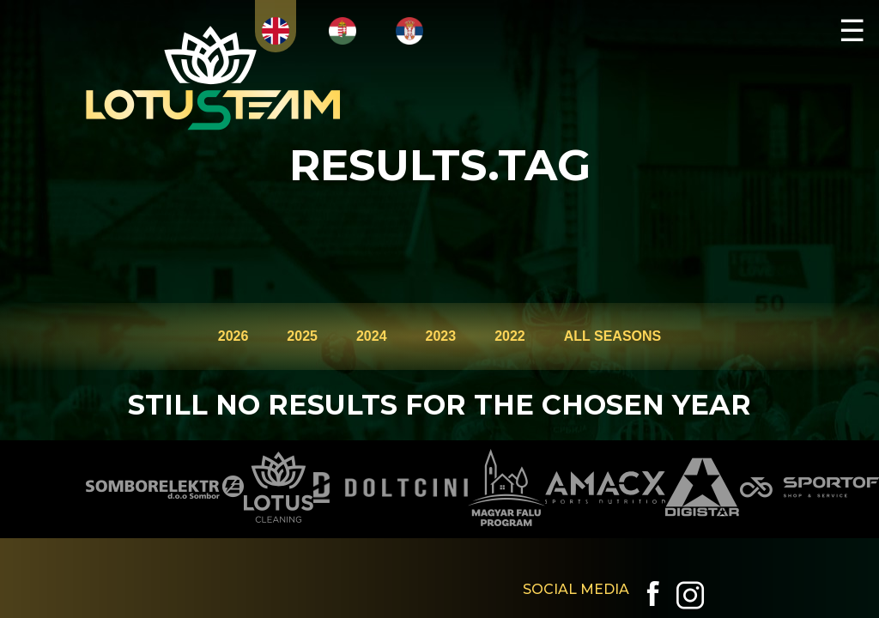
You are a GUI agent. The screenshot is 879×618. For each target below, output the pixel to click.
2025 (302, 336)
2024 (371, 336)
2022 (509, 336)
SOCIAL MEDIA (576, 589)
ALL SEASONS (613, 336)
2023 (441, 336)
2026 (233, 336)
